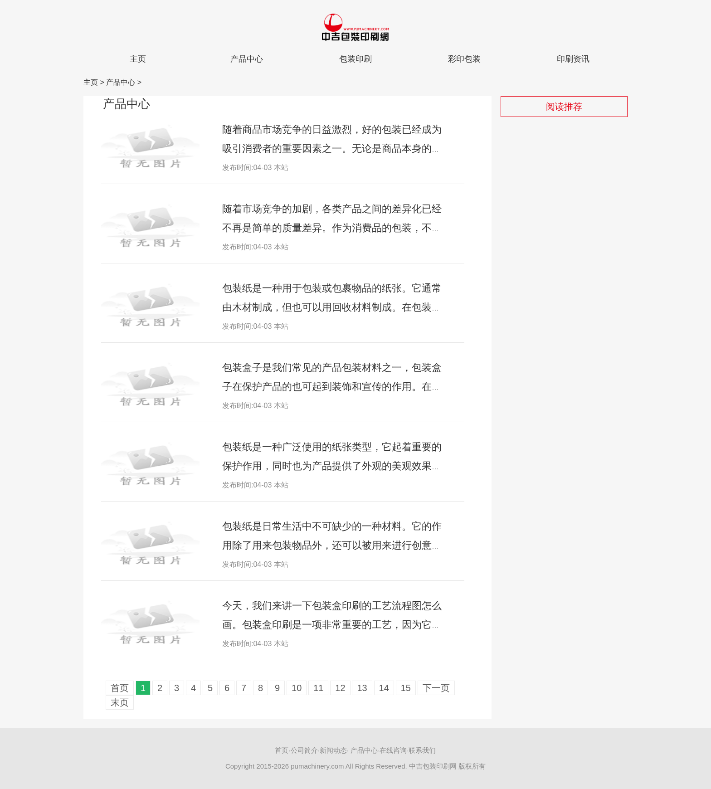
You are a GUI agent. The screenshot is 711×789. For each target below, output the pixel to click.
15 (406, 688)
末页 (120, 702)
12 (340, 688)
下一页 (436, 688)
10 (297, 688)
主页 (138, 58)
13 (362, 688)
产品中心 (246, 58)
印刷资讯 (573, 58)
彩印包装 (464, 58)
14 (384, 688)
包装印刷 (355, 58)
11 (318, 688)
